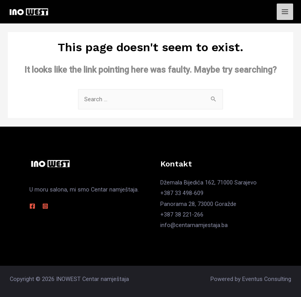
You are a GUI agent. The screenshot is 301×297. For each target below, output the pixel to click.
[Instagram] (45, 206)
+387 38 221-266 (181, 214)
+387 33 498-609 (181, 193)
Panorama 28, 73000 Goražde (198, 204)
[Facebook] (32, 206)
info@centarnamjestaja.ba (194, 225)
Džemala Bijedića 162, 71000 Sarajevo (208, 182)
